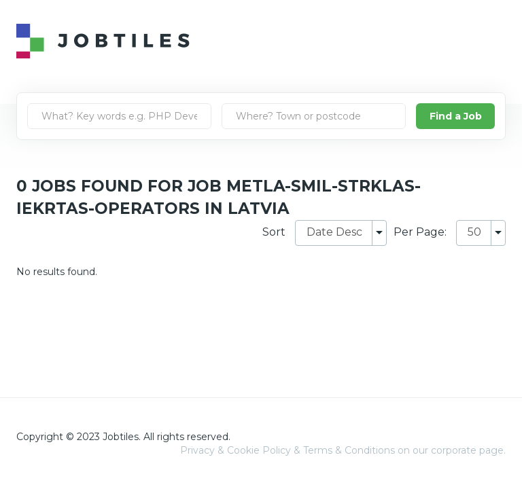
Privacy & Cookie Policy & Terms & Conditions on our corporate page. (343, 450)
